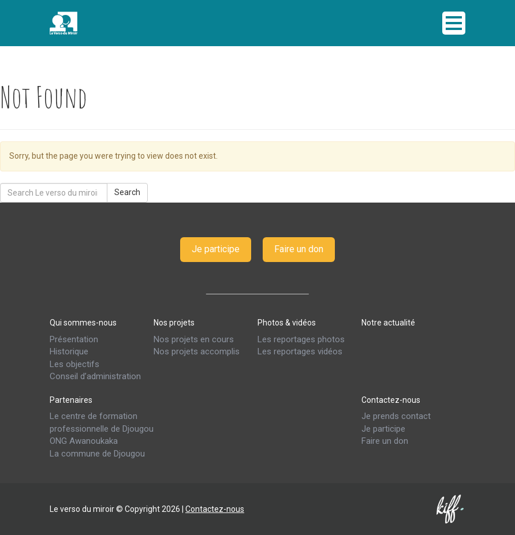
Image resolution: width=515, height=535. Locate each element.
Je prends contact (396, 416)
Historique (69, 351)
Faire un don (298, 249)
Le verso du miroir (93, 23)
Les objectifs (74, 364)
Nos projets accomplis (197, 351)
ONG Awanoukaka (84, 441)
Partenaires (71, 399)
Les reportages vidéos (300, 351)
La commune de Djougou (97, 453)
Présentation (74, 339)
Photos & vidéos (287, 322)
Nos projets (174, 322)
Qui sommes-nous (83, 322)
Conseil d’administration (95, 376)
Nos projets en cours (194, 339)
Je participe (216, 249)
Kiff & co (450, 509)
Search (127, 192)
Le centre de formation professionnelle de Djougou (102, 422)
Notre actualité (388, 322)
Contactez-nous (390, 399)
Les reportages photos (301, 339)
